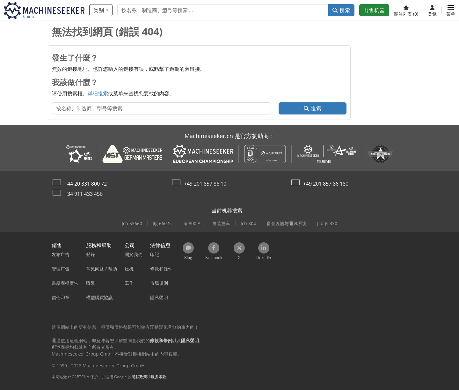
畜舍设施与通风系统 (286, 223)
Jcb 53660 (132, 223)
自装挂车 (221, 223)
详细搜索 (98, 93)
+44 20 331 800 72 (85, 183)
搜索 (341, 10)
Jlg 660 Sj (162, 223)
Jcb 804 (248, 223)
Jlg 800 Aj (192, 223)
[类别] (101, 10)
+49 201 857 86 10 (205, 183)
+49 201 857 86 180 (325, 183)
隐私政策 (139, 376)
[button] (450, 10)
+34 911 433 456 (83, 193)
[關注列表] (406, 10)
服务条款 (158, 376)
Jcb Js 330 (327, 223)
